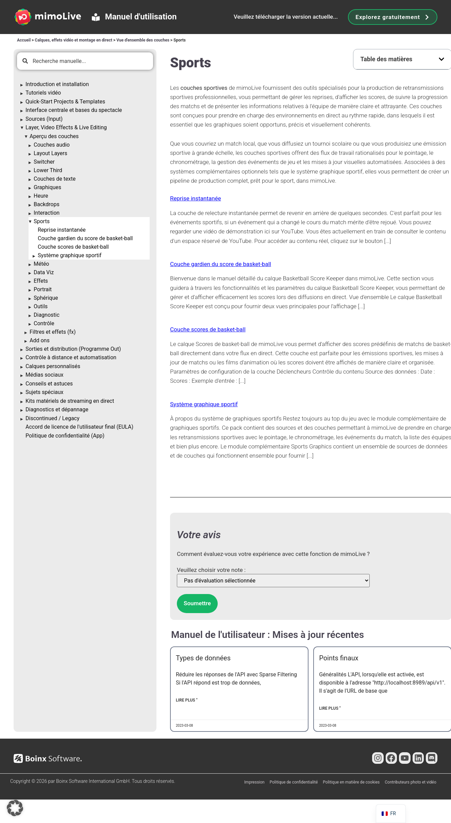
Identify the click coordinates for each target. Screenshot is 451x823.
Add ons (40, 340)
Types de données (203, 658)
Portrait (43, 289)
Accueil (24, 40)
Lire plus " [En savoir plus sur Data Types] (187, 700)
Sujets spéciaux (45, 392)
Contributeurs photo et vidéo (410, 782)
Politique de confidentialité (294, 782)
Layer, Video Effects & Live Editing (66, 127)
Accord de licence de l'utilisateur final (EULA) (79, 427)
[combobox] (85, 61)
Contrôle (44, 323)
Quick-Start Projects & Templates (65, 101)
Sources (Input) (44, 119)
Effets (41, 281)
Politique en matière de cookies (351, 782)
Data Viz (44, 272)
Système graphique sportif (69, 255)
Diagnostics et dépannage (57, 409)
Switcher (44, 162)
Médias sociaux (44, 375)
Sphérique (46, 298)
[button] (441, 59)
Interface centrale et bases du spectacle (74, 110)
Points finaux (338, 658)
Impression (254, 782)
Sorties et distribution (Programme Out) (73, 349)
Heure (41, 196)
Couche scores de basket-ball (73, 247)
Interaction (47, 213)
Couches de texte (55, 179)
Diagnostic (47, 315)
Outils (41, 306)
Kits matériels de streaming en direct (70, 401)
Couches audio (52, 145)
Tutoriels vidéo (43, 92)
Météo (41, 264)
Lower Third (48, 170)
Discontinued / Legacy (53, 418)
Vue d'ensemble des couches (142, 40)
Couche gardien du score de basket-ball (85, 238)
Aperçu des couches (54, 136)
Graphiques (47, 187)
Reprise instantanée (62, 230)
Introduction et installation (57, 84)
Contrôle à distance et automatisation (71, 357)
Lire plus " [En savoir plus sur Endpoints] (330, 708)
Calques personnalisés (53, 366)
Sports (42, 221)
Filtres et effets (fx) (53, 332)
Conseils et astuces (49, 383)
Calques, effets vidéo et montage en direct (73, 40)
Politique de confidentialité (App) (65, 435)
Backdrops (47, 204)
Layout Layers (50, 153)
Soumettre (197, 603)
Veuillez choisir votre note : (211, 570)
